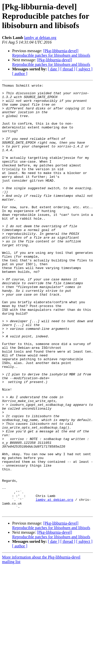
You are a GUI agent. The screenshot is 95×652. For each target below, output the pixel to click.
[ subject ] (84, 69)
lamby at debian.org (40, 37)
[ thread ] (67, 69)
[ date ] (53, 69)
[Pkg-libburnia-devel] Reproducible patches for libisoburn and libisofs (51, 53)
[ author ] (19, 73)
